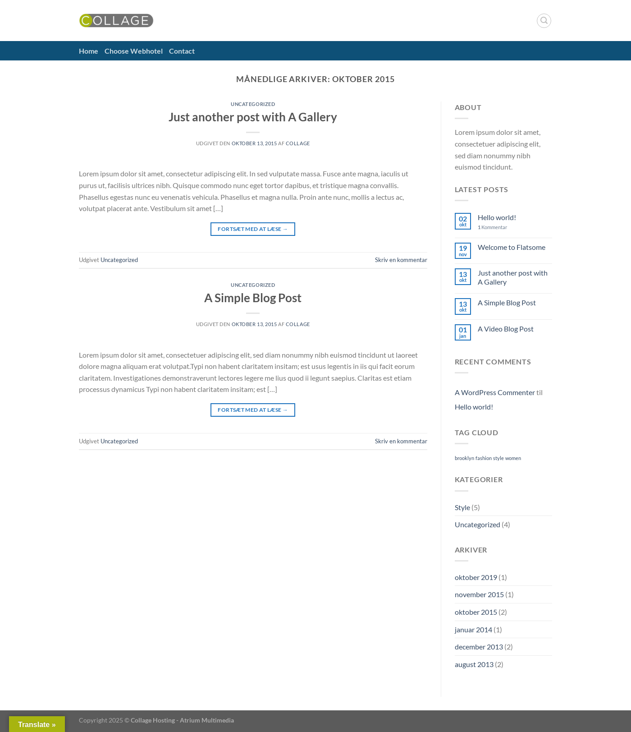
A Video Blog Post (506, 328)
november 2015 (479, 594)
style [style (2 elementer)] (498, 458)
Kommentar (492, 227)
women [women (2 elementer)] (513, 458)
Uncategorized (253, 104)
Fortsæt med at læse (253, 229)
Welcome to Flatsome (511, 247)
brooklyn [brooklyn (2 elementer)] (464, 458)
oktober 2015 (476, 612)
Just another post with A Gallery (253, 117)
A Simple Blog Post (253, 297)
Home (88, 50)
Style (462, 507)
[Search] (544, 21)
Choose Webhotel (134, 50)
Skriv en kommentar (401, 259)
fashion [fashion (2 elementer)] (484, 458)
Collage (298, 143)
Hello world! (497, 217)
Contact (182, 50)
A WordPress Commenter (495, 392)
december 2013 (479, 646)
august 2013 (474, 664)
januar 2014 (473, 629)
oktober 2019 (476, 577)
